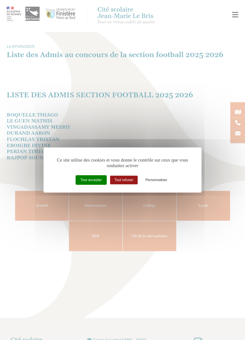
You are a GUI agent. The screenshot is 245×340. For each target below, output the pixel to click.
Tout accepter (91, 180)
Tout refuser (123, 180)
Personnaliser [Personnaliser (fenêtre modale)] (156, 180)
